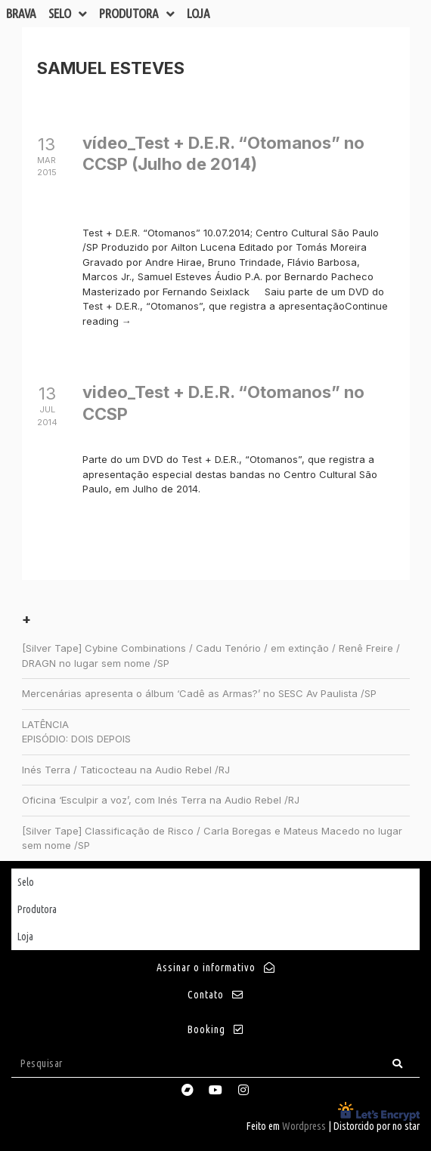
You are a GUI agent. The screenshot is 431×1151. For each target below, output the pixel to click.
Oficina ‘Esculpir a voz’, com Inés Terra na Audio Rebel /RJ (160, 800)
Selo (67, 13)
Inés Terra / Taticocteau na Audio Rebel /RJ (126, 770)
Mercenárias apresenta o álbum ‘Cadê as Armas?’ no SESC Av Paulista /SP (199, 693)
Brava (21, 13)
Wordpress (304, 1126)
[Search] (398, 1064)
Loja (198, 13)
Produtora (137, 13)
